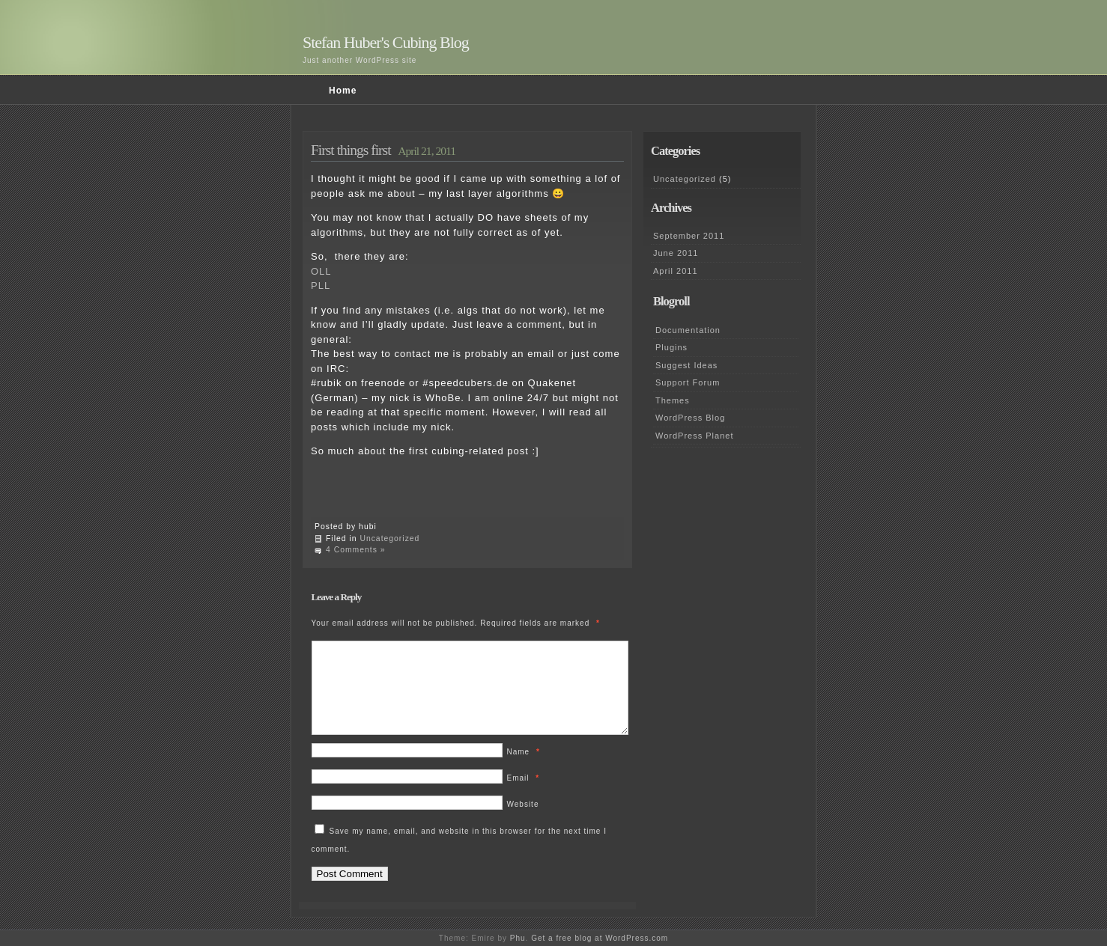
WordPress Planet (694, 435)
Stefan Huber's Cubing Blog (386, 42)
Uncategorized (389, 538)
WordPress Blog (690, 417)
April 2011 (675, 270)
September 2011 (688, 235)
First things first (351, 150)
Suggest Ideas (686, 365)
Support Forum (687, 382)
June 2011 (675, 252)
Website (523, 822)
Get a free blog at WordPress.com (599, 938)
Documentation (688, 330)
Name (523, 770)
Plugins (671, 347)
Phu (518, 938)
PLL (320, 285)
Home (343, 90)
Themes (672, 400)
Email (523, 796)
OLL (321, 271)
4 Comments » (356, 550)
